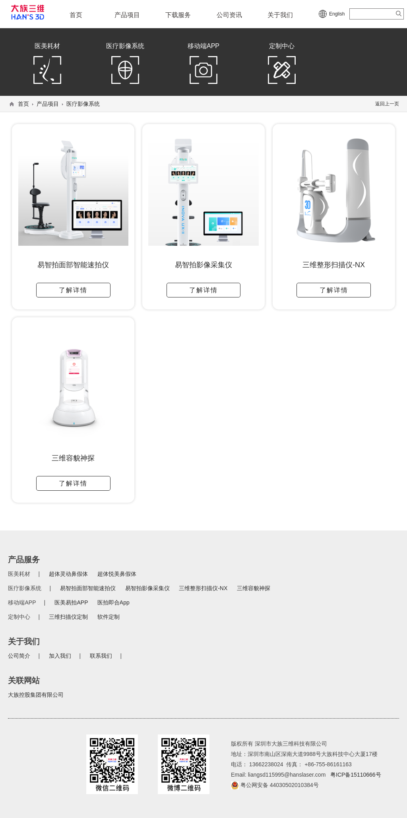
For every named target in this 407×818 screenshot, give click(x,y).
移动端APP (203, 65)
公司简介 (19, 656)
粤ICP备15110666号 (355, 774)
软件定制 (108, 617)
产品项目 (127, 15)
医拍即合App (113, 602)
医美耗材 (47, 65)
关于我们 (280, 15)
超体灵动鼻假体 (68, 574)
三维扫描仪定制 (68, 617)
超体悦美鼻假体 (116, 574)
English (337, 14)
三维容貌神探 (253, 588)
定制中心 (282, 65)
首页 (76, 15)
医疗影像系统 (125, 65)
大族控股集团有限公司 (36, 695)
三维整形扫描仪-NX (203, 588)
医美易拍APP (71, 602)
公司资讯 (229, 15)
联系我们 (101, 656)
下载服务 (178, 15)
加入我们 (60, 656)
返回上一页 (387, 104)
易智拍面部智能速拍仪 (88, 588)
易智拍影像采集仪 (147, 588)
